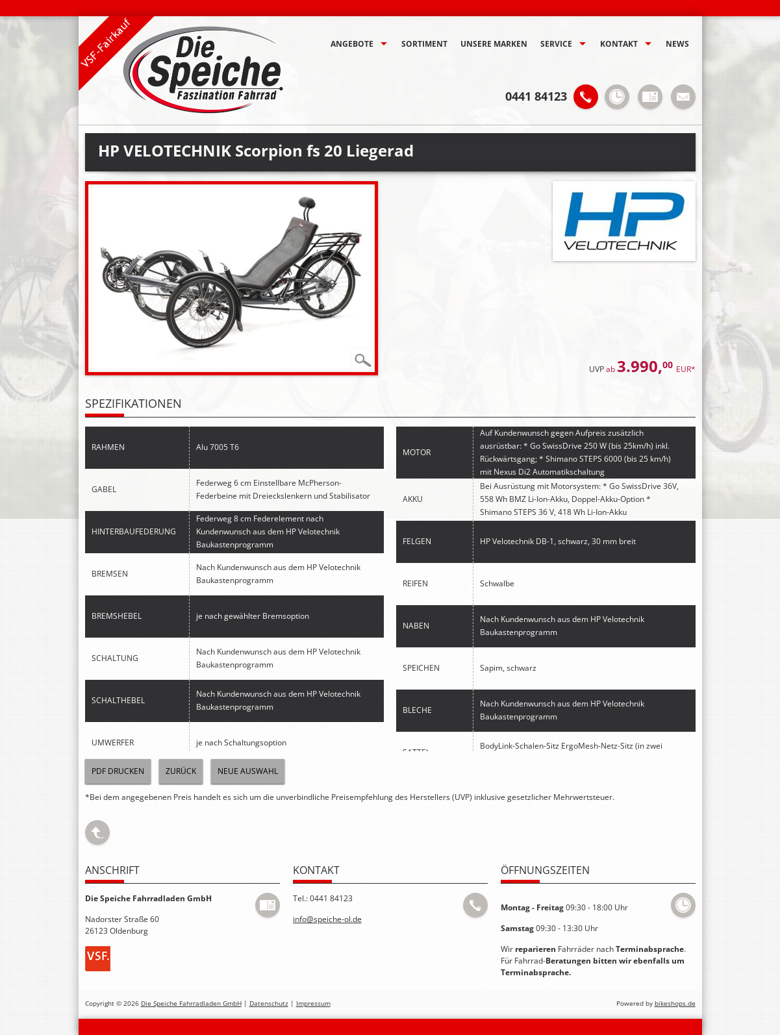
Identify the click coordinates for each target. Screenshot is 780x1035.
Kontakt (619, 43)
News (677, 43)
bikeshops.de (675, 1003)
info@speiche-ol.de (327, 919)
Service (556, 43)
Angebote (352, 43)
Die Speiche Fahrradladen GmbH (191, 1003)
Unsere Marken (493, 43)
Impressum (313, 1003)
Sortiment (424, 43)
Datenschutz (268, 1003)
